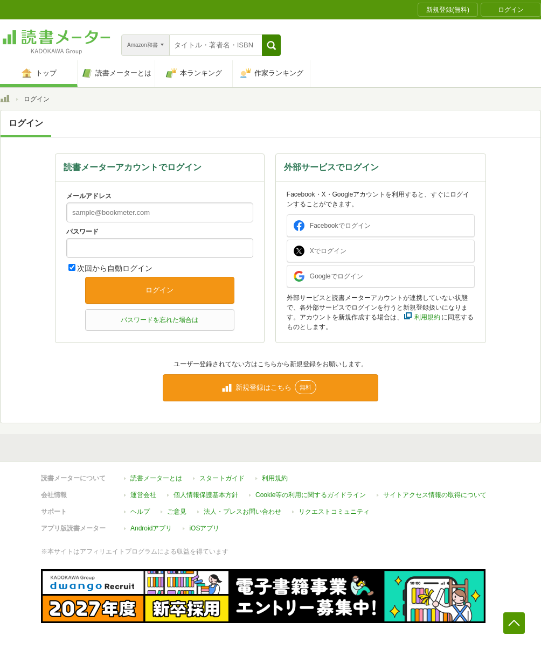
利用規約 (275, 478)
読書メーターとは (156, 478)
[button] (271, 45)
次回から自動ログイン (114, 268)
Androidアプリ (151, 528)
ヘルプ (140, 511)
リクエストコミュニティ (334, 511)
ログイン (159, 290)
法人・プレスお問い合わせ (242, 511)
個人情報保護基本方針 (206, 495)
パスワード (82, 231)
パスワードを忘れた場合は (159, 320)
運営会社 (143, 495)
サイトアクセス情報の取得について (435, 495)
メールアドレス (89, 196)
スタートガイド (222, 478)
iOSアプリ (204, 528)
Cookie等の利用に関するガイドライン (310, 495)
